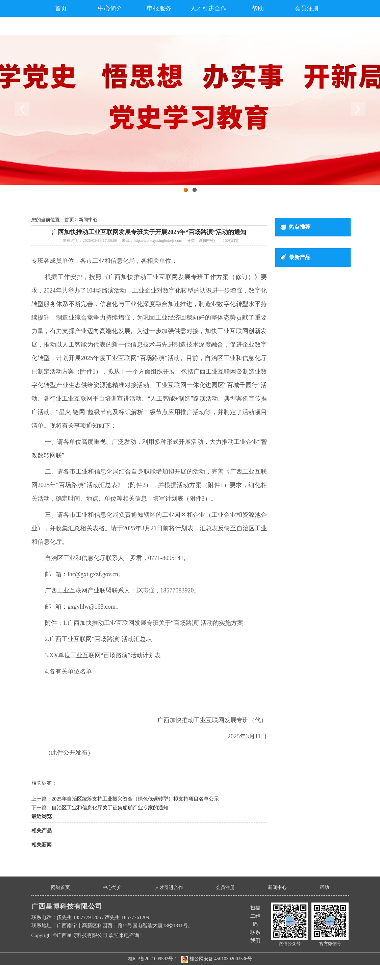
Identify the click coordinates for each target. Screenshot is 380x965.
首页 (61, 8)
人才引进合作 (208, 8)
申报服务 (159, 8)
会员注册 (307, 8)
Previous (22, 109)
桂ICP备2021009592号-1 (152, 958)
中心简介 (110, 8)
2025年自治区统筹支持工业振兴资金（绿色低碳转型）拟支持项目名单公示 (135, 799)
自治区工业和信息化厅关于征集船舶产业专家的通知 (110, 807)
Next (358, 109)
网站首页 (60, 887)
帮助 (258, 8)
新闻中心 (88, 219)
